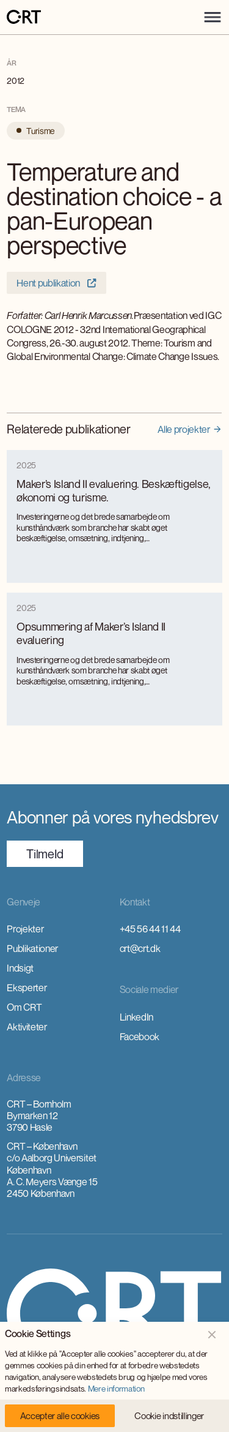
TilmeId (45, 853)
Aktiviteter (26, 1027)
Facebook (139, 1036)
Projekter (25, 929)
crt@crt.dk (140, 948)
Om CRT (24, 1007)
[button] (212, 17)
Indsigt (20, 968)
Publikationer (32, 948)
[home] (24, 17)
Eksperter (26, 987)
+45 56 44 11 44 (150, 929)
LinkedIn (136, 1017)
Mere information (116, 1388)
